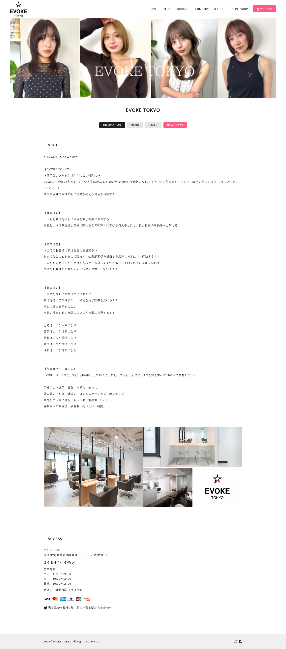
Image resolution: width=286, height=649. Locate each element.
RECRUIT (219, 9)
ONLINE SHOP (239, 9)
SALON (166, 9)
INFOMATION (112, 124)
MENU (135, 124)
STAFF (153, 124)
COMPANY (202, 9)
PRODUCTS (183, 9)
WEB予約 (175, 124)
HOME (153, 9)
